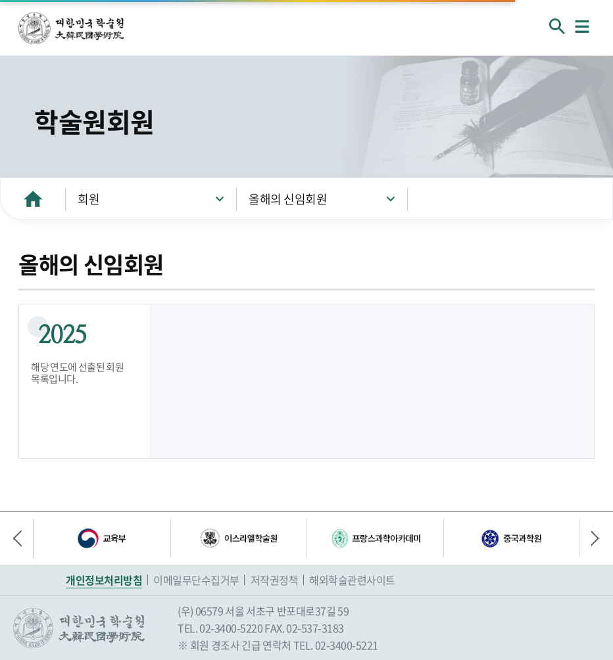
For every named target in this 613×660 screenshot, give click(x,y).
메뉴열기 (582, 26)
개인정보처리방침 (104, 580)
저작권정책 (275, 580)
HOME (33, 198)
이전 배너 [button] (23, 538)
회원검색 (557, 26)
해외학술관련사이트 (352, 580)
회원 (88, 199)
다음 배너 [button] (590, 538)
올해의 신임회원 (288, 199)
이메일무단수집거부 (196, 580)
